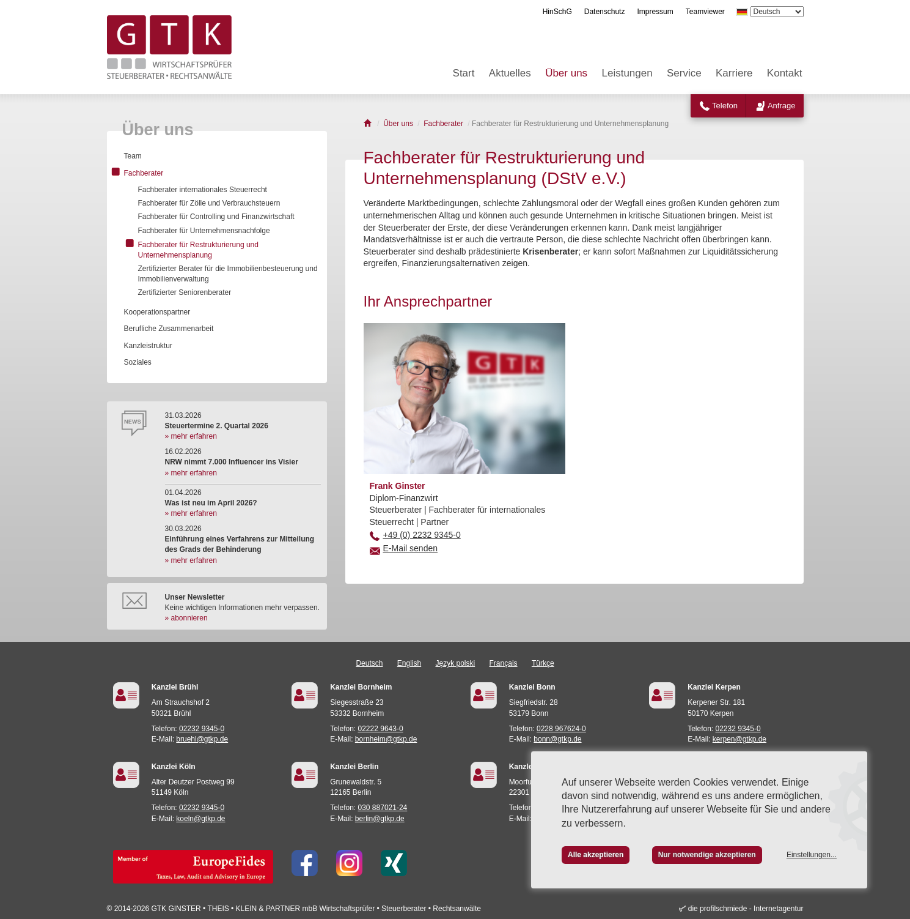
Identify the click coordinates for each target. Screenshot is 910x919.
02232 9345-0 (201, 728)
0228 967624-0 (561, 728)
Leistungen (626, 73)
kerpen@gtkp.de (739, 739)
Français (504, 663)
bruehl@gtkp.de (202, 739)
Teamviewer (705, 11)
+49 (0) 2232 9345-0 (422, 535)
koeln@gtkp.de (200, 818)
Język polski (455, 663)
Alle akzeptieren (595, 854)
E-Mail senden (410, 548)
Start (464, 73)
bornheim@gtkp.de (386, 739)
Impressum (655, 11)
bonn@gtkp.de (557, 739)
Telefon (725, 105)
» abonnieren (186, 618)
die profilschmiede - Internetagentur (746, 908)
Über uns (566, 73)
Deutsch (369, 663)
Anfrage (782, 105)
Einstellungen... (812, 854)
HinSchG (557, 11)
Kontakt (784, 73)
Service (684, 73)
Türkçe (543, 663)
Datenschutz (604, 11)
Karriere (734, 73)
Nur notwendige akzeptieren (707, 854)
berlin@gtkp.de (380, 818)
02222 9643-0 (380, 728)
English (409, 663)
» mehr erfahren (191, 436)
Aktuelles (510, 73)
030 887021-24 (383, 807)
